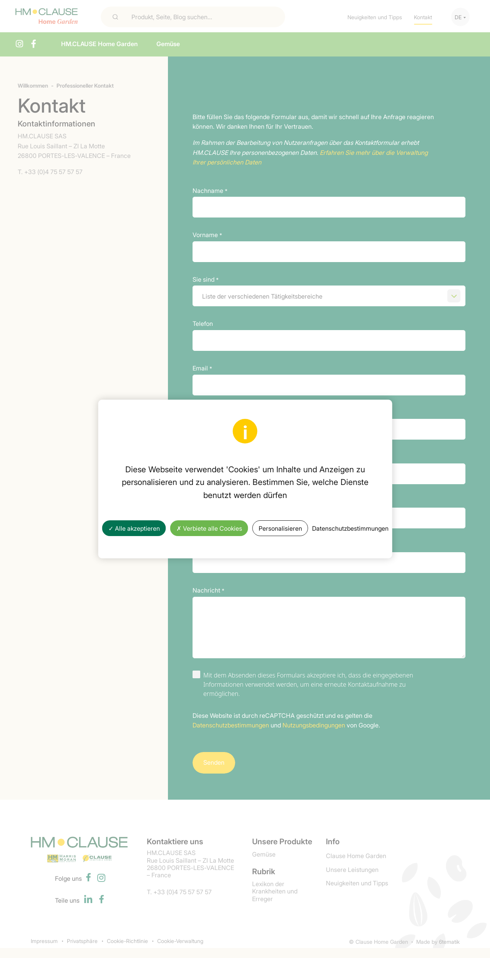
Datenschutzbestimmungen (350, 528)
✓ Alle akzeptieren (134, 528)
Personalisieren (280, 528)
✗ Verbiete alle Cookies (209, 528)
